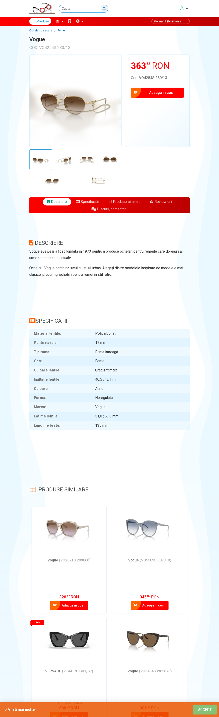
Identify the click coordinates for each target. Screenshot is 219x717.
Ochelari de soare (40, 30)
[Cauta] (83, 9)
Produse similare (124, 201)
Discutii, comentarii (110, 209)
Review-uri (160, 201)
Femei (61, 30)
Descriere (57, 201)
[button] (59, 21)
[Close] (205, 710)
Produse (40, 21)
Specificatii (87, 201)
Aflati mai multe (21, 709)
